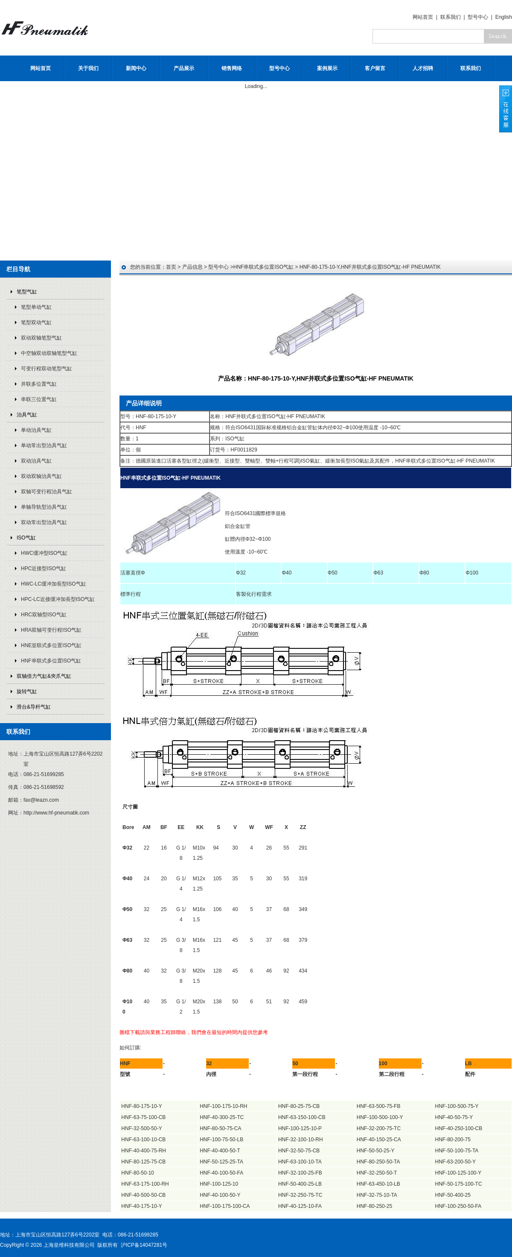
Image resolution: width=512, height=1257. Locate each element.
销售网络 (231, 68)
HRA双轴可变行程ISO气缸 (51, 630)
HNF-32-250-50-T (377, 1173)
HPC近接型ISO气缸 (43, 568)
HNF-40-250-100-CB (459, 1128)
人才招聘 (423, 68)
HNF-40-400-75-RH (143, 1151)
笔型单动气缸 (36, 307)
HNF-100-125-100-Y (458, 1173)
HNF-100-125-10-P (300, 1128)
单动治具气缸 (36, 430)
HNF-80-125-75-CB (143, 1162)
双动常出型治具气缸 (44, 522)
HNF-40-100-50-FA (221, 1173)
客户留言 (375, 68)
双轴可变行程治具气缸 (46, 492)
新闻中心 (136, 68)
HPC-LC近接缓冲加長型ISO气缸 (58, 599)
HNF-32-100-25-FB (300, 1173)
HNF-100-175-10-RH (223, 1106)
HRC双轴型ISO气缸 (44, 615)
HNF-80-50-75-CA (220, 1128)
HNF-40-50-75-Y (454, 1117)
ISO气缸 (26, 538)
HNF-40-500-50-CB (143, 1195)
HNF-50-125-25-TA (221, 1162)
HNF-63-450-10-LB (378, 1184)
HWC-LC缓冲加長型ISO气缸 (53, 584)
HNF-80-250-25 (374, 1206)
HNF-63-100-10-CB (143, 1140)
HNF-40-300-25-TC (222, 1117)
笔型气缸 (27, 292)
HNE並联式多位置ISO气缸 (51, 645)
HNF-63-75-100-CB (143, 1117)
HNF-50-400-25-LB (300, 1184)
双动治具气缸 (36, 461)
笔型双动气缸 (36, 322)
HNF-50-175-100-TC (458, 1184)
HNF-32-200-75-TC (379, 1128)
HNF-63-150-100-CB (302, 1117)
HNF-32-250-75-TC (300, 1195)
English (503, 17)
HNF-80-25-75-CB (299, 1106)
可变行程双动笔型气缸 (46, 369)
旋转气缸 (27, 691)
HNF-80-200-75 (453, 1140)
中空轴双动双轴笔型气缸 (49, 353)
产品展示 (184, 68)
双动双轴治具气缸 (41, 476)
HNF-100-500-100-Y (380, 1117)
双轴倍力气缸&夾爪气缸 (44, 676)
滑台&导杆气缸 (34, 707)
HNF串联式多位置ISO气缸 (51, 661)
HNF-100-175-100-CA (225, 1206)
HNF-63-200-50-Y (455, 1162)
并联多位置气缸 (39, 384)
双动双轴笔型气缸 (41, 338)
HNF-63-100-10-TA (300, 1162)
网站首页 (423, 17)
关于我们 (88, 68)
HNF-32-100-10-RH (300, 1140)
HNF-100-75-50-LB (221, 1140)
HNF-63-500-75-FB (379, 1106)
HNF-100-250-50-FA (458, 1206)
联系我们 (450, 17)
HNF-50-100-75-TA (457, 1151)
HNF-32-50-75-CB (299, 1151)
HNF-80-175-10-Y (141, 1106)
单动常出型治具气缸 (44, 445)
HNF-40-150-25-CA (379, 1140)
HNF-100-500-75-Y (457, 1106)
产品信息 (192, 267)
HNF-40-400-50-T (220, 1151)
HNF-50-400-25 (453, 1195)
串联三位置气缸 (39, 399)
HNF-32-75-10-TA (377, 1195)
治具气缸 (27, 415)
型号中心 (478, 17)
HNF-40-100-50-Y (220, 1195)
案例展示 (327, 68)
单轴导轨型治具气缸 (44, 507)
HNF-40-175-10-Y (141, 1206)
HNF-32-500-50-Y (141, 1128)
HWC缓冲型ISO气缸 (44, 553)
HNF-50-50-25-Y (376, 1151)
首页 (171, 267)
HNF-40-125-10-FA (300, 1206)
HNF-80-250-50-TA (378, 1162)
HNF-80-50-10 (137, 1173)
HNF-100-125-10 (219, 1184)
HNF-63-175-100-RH (145, 1184)
